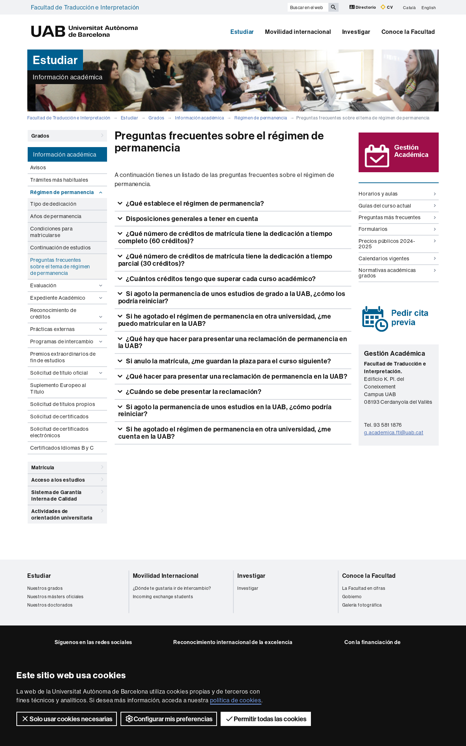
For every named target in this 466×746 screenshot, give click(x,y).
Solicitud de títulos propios (62, 404)
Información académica (199, 118)
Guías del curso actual (397, 205)
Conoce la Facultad (408, 31)
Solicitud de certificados (59, 416)
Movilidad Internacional (166, 575)
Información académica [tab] (64, 154)
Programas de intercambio (67, 341)
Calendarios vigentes (397, 258)
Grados (157, 118)
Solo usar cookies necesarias (66, 718)
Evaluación (67, 285)
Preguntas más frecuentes (397, 217)
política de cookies (235, 700)
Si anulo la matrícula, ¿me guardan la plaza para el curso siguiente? (228, 361)
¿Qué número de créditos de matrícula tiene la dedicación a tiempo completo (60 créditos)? (225, 237)
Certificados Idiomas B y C (62, 448)
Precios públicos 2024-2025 (397, 244)
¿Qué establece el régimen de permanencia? (194, 203)
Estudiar (242, 31)
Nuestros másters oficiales (55, 596)
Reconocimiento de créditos (67, 313)
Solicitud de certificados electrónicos (59, 432)
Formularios (397, 229)
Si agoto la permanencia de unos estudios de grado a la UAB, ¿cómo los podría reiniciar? (231, 297)
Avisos (38, 167)
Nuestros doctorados (50, 605)
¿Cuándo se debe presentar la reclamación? (193, 391)
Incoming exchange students (163, 596)
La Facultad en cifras (364, 588)
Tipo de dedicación (53, 204)
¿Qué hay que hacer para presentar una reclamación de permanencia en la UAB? (232, 342)
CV (386, 7)
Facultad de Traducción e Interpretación (85, 7)
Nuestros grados (45, 588)
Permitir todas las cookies (266, 718)
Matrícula (67, 467)
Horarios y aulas (397, 193)
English (429, 7)
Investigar (356, 31)
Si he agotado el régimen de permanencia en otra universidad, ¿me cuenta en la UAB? (224, 433)
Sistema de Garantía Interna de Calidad (67, 494)
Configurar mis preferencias (169, 718)
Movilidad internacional (298, 31)
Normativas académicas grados (397, 273)
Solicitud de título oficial (67, 373)
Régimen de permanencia (260, 118)
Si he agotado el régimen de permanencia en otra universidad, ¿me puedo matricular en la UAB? (224, 320)
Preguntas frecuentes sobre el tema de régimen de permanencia (60, 266)
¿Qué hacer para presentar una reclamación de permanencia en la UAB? (236, 376)
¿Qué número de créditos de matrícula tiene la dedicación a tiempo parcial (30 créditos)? (225, 260)
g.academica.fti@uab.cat (393, 432)
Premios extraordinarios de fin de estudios (63, 357)
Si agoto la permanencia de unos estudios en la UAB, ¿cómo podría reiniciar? (225, 410)
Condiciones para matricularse (51, 231)
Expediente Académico (67, 298)
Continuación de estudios (60, 247)
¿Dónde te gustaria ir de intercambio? (172, 588)
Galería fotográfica (362, 605)
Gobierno (352, 596)
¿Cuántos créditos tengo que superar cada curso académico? (220, 279)
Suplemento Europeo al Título (58, 388)
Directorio (363, 7)
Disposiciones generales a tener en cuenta (191, 218)
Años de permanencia (56, 216)
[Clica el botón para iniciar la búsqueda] (333, 7)
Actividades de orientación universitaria (67, 513)
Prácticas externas (67, 329)
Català (409, 7)
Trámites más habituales (59, 180)
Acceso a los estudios (67, 479)
